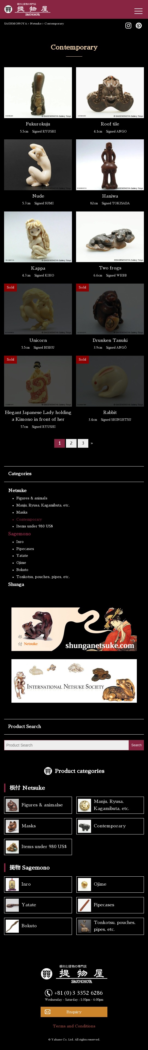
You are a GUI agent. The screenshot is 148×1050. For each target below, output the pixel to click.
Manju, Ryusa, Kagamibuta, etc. (43, 505)
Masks (22, 512)
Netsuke (17, 491)
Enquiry (74, 1012)
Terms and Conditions (74, 1026)
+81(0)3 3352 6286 (78, 993)
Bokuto (22, 570)
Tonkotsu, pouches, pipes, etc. (43, 577)
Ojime (21, 562)
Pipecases (25, 549)
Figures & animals (31, 498)
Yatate (22, 555)
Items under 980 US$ (34, 526)
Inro (20, 542)
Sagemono (19, 534)
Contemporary (29, 519)
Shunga (16, 584)
